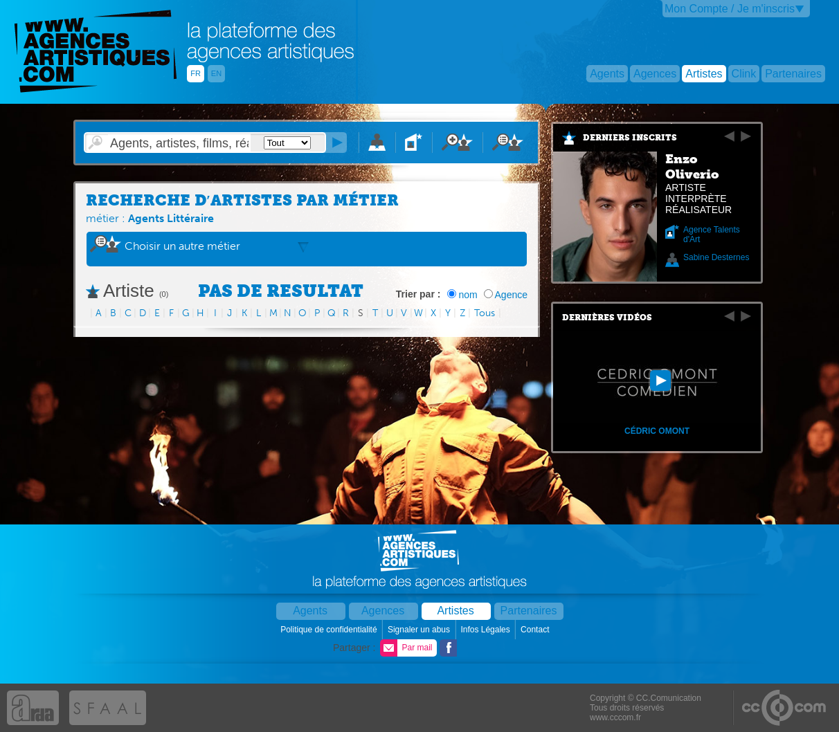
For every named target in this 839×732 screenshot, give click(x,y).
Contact (536, 629)
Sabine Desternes (716, 257)
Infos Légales (486, 629)
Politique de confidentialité (329, 629)
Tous (484, 313)
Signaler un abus (420, 629)
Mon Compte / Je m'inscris (730, 9)
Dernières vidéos (607, 317)
